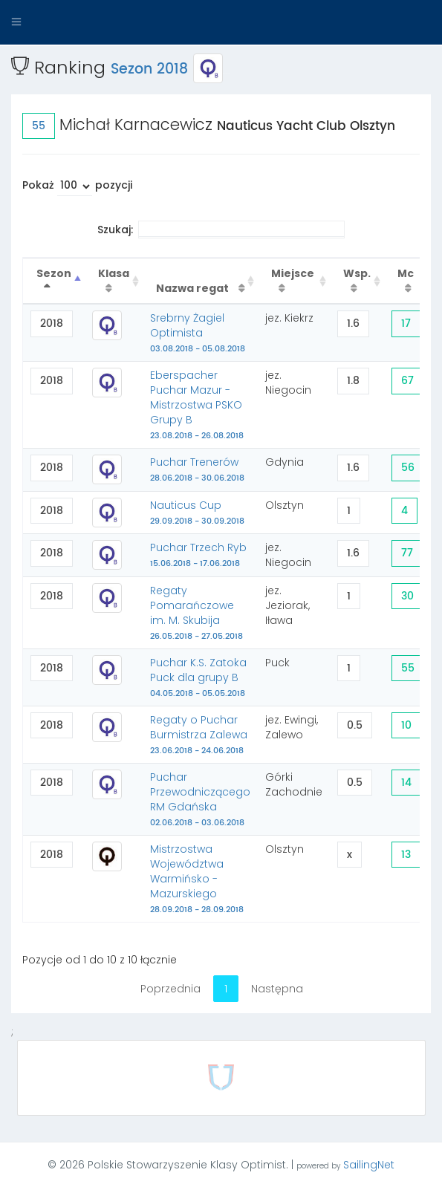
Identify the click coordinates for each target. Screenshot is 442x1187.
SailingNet (368, 1164)
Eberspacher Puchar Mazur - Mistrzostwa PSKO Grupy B (197, 405)
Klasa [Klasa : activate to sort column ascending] (113, 273)
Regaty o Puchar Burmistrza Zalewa (198, 734)
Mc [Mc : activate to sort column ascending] (405, 273)
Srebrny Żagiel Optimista (197, 332)
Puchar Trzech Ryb (198, 555)
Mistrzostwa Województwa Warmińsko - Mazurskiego (197, 879)
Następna (277, 988)
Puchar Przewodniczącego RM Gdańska (200, 799)
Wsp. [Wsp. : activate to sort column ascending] (357, 273)
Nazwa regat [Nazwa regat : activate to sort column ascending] (193, 288)
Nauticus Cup (197, 512)
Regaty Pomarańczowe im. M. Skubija (196, 613)
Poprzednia (170, 988)
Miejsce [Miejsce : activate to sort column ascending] (292, 273)
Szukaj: (221, 229)
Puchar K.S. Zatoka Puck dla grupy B (198, 677)
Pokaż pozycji (77, 187)
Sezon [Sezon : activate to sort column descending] (53, 273)
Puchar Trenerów (197, 469)
